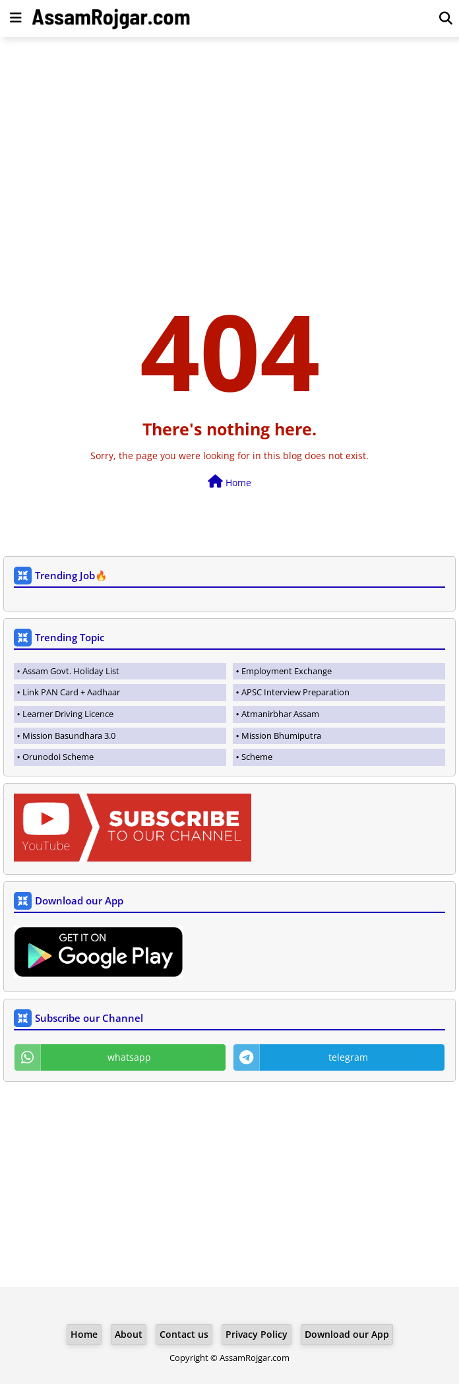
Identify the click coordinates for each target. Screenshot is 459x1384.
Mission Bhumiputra (281, 735)
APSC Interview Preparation (295, 692)
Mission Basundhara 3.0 (68, 735)
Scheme (256, 757)
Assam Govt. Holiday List (70, 671)
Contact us (184, 1334)
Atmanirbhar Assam (280, 714)
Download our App (347, 1334)
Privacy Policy (257, 1334)
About (128, 1334)
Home (229, 482)
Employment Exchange (286, 671)
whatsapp (129, 1057)
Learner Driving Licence (67, 714)
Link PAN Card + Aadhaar (71, 692)
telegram (348, 1057)
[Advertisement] (229, 142)
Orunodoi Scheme (58, 757)
